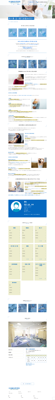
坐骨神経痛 (14, 264)
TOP (9, 391)
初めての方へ (16, 349)
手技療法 (14, 232)
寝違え (27, 228)
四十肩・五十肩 (14, 246)
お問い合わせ (20, 393)
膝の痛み (14, 282)
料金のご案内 (16, 354)
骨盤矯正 (14, 237)
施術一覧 (29, 391)
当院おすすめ (39, 391)
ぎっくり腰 (40, 246)
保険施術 (27, 230)
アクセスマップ (16, 357)
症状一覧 (20, 391)
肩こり (40, 228)
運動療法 (40, 275)
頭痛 (14, 228)
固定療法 (27, 237)
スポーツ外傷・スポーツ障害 (40, 264)
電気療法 (14, 235)
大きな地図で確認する (28, 383)
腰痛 (27, 246)
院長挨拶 (16, 352)
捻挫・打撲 (27, 264)
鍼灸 (14, 230)
